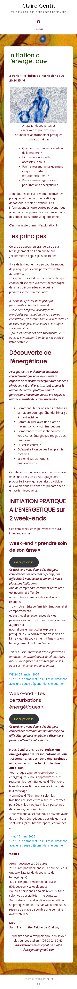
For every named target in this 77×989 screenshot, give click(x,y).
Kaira (50, 978)
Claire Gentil (38, 5)
